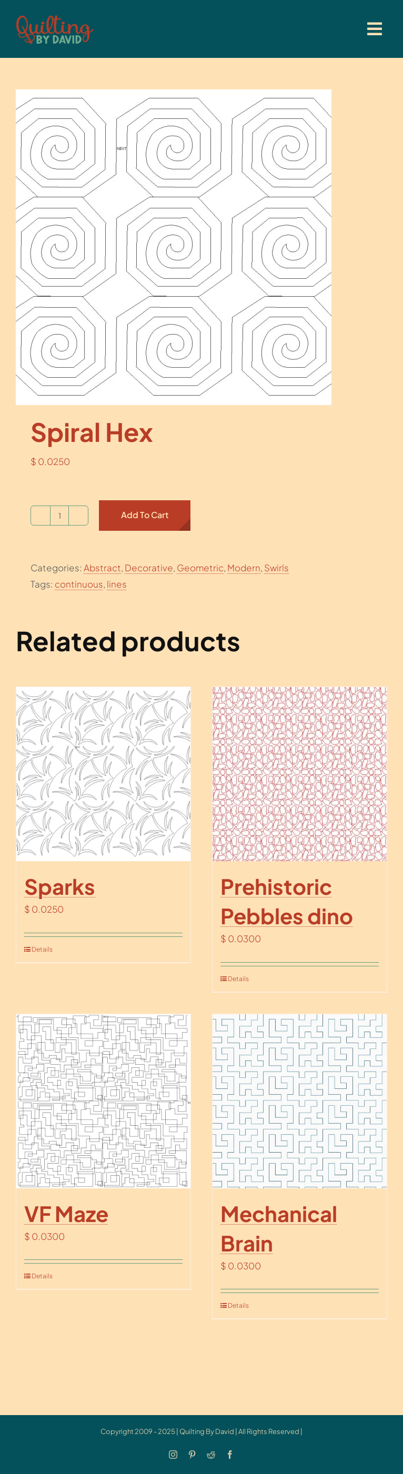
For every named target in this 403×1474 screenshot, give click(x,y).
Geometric (200, 567)
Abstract (102, 567)
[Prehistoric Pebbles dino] (300, 774)
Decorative (149, 567)
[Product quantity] (59, 515)
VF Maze (66, 1213)
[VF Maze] (103, 1101)
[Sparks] (103, 774)
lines (117, 584)
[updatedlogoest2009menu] (55, 16)
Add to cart (144, 514)
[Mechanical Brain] (300, 1101)
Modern (243, 567)
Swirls (276, 567)
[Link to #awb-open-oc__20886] (374, 29)
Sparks (59, 886)
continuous (79, 584)
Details (42, 949)
